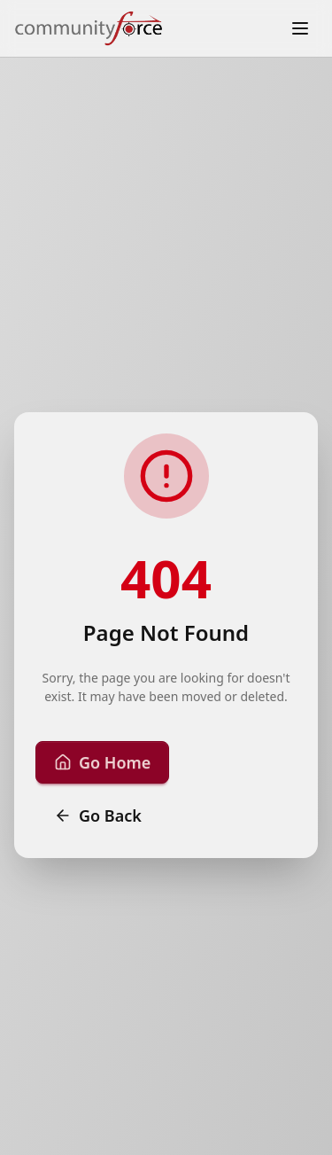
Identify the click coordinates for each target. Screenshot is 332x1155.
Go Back (98, 815)
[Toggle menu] (300, 28)
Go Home (102, 762)
